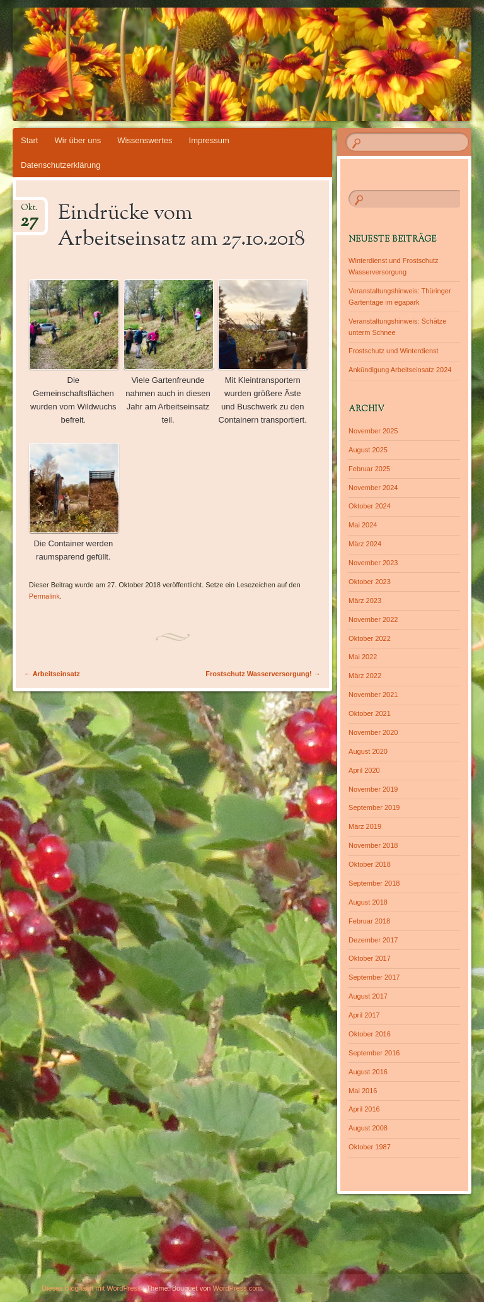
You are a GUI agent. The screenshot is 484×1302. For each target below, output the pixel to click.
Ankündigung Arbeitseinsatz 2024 (400, 369)
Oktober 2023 (370, 581)
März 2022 (365, 675)
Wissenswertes (144, 140)
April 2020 (364, 770)
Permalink (44, 596)
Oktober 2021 (370, 713)
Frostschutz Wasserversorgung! (262, 673)
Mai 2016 (363, 1090)
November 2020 (373, 732)
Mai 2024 (363, 525)
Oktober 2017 (370, 958)
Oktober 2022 (370, 638)
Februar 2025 (369, 468)
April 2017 (364, 1015)
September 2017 (374, 977)
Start (29, 140)
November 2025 (373, 431)
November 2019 (373, 789)
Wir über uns (77, 140)
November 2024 (373, 487)
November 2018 (373, 845)
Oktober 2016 (370, 1034)
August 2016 (368, 1072)
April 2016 (364, 1109)
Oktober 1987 (370, 1147)
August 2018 (368, 902)
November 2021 (373, 694)
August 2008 (368, 1128)
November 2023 (373, 562)
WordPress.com (237, 1288)
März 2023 (365, 600)
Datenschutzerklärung (60, 165)
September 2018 (374, 883)
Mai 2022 (363, 656)
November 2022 (373, 619)
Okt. (29, 211)
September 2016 (374, 1053)
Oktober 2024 (370, 506)
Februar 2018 (369, 921)
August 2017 (368, 996)
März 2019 (365, 826)
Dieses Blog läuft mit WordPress (91, 1288)
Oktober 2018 (370, 864)
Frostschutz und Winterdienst (393, 351)
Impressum (209, 140)
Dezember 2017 (373, 940)
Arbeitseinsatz (52, 673)
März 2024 (365, 544)
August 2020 (368, 751)
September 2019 (374, 807)
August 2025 (368, 450)
